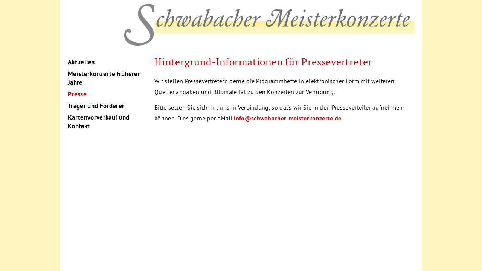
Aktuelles (81, 62)
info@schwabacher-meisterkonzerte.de (287, 118)
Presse (77, 94)
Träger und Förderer (96, 106)
